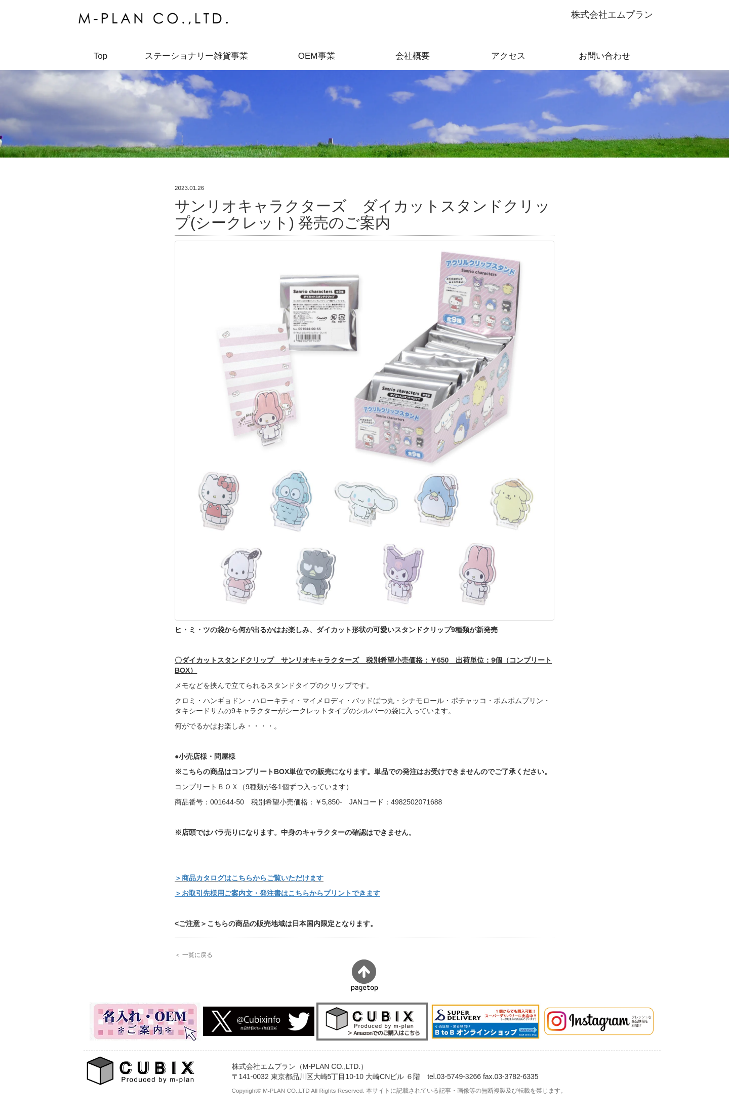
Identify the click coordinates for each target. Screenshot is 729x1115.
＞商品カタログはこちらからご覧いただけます (249, 878)
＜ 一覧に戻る (194, 954)
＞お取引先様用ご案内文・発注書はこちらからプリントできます (277, 893)
